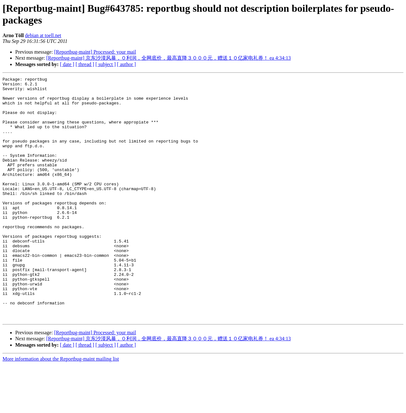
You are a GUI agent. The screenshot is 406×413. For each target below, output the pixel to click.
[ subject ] (105, 64)
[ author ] (126, 64)
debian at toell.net (43, 35)
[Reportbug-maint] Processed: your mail (95, 52)
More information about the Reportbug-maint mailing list (61, 407)
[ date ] (67, 64)
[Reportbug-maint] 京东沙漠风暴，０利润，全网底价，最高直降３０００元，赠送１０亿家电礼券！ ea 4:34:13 (168, 58)
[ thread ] (84, 64)
